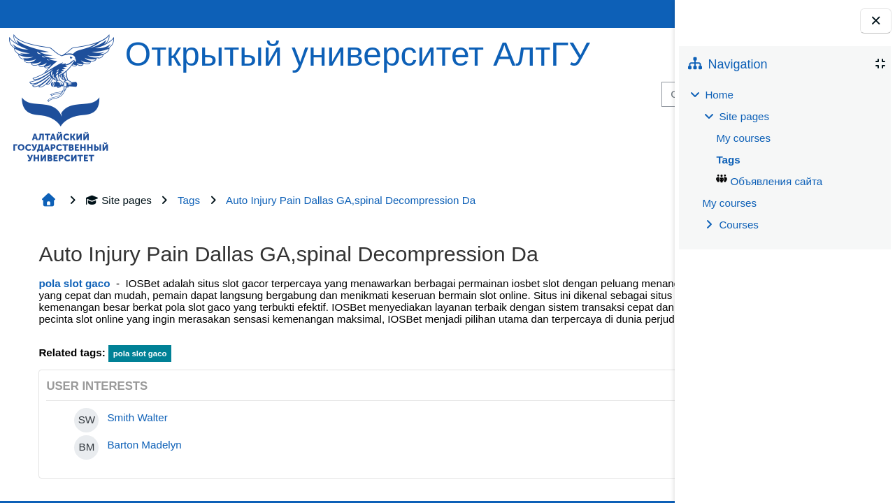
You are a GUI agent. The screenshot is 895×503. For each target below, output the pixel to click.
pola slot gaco (74, 283)
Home (719, 95)
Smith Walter (137, 417)
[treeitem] (784, 160)
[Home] (61, 97)
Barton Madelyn (144, 445)
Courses (739, 225)
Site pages (118, 200)
